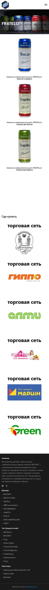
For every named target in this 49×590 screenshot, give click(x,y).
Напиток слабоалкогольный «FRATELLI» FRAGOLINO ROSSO (24, 123)
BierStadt (6, 577)
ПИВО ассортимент (10, 505)
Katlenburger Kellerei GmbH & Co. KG (16, 570)
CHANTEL (7, 512)
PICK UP (6, 516)
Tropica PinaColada (10, 547)
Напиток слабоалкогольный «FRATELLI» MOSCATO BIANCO (24, 78)
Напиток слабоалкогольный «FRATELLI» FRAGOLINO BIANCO (24, 169)
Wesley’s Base (8, 543)
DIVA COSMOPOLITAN (11, 520)
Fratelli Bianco (8, 554)
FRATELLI (6, 502)
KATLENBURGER (9, 509)
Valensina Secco (9, 558)
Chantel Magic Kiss (10, 550)
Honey (5, 561)
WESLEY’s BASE (9, 498)
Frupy (5, 539)
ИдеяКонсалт (32, 587)
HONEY (6, 523)
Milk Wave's (7, 532)
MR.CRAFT (7, 494)
